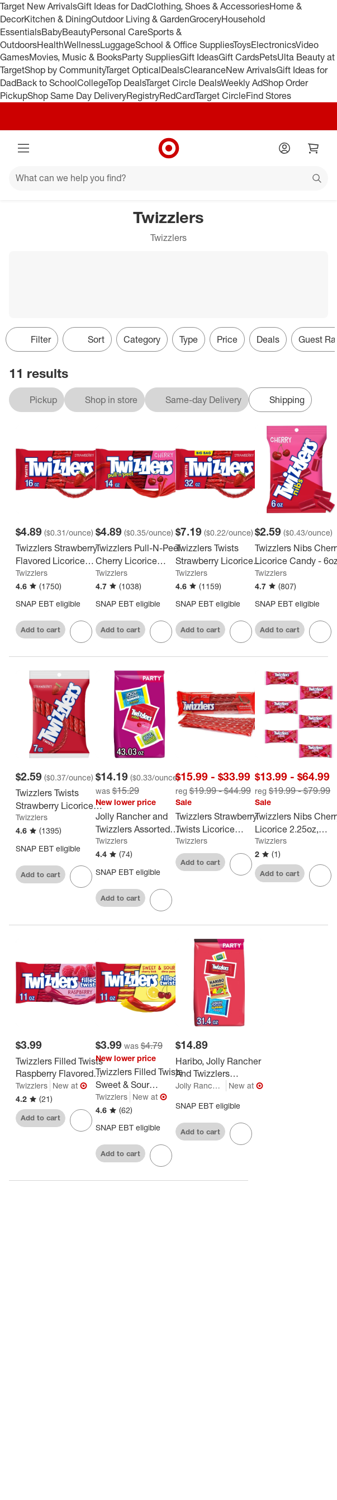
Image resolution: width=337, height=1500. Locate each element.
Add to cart (40, 629)
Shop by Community (65, 69)
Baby (51, 31)
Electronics (273, 44)
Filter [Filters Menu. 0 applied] (32, 339)
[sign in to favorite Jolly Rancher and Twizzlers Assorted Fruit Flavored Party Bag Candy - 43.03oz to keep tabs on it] (161, 900)
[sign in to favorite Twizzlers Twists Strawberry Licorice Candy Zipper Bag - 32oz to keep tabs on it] (241, 632)
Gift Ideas (199, 57)
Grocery (205, 19)
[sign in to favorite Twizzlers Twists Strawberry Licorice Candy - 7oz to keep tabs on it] (81, 876)
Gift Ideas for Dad (112, 6)
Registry (142, 95)
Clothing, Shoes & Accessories (208, 6)
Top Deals (126, 82)
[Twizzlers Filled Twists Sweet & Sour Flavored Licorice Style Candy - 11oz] (139, 1078)
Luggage (117, 44)
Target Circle (220, 95)
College (92, 82)
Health (50, 44)
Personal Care (119, 31)
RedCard (177, 95)
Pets (268, 57)
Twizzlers (32, 573)
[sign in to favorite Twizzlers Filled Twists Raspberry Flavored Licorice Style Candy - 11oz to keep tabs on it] (81, 1120)
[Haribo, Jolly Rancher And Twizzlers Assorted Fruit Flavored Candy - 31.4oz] (219, 1068)
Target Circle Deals (183, 82)
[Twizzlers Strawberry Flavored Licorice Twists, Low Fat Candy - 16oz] (59, 554)
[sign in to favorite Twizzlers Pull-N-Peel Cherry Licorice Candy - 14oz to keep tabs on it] (161, 632)
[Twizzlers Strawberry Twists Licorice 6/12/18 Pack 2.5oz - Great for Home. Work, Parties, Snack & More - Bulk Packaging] (219, 823)
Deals (172, 69)
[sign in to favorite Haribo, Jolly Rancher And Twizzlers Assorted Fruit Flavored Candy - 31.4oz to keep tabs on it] (241, 1134)
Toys (242, 44)
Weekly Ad (242, 82)
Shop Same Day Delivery (76, 95)
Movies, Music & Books (75, 57)
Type (188, 339)
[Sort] (87, 339)
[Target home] (169, 148)
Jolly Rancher (199, 1085)
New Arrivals (251, 69)
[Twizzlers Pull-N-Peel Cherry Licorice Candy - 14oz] (139, 554)
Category (142, 339)
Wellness (82, 44)
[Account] (284, 148)
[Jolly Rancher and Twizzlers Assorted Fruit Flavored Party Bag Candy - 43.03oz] (139, 823)
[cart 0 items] (313, 148)
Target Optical (133, 69)
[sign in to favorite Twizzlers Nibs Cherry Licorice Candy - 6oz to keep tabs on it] (320, 632)
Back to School (46, 82)
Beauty (76, 31)
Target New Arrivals (38, 6)
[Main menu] (23, 148)
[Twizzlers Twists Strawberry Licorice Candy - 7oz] (59, 799)
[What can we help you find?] (168, 178)
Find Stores (268, 95)
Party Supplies (151, 57)
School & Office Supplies (184, 44)
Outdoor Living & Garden (140, 19)
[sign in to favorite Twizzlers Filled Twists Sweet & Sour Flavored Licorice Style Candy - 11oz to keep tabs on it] (161, 1155)
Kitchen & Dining (57, 19)
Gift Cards (239, 57)
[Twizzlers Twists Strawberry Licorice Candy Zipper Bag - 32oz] (219, 554)
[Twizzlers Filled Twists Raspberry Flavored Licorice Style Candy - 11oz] (59, 1068)
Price (227, 339)
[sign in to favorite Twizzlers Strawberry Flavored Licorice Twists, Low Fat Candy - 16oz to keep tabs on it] (81, 632)
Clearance (205, 69)
